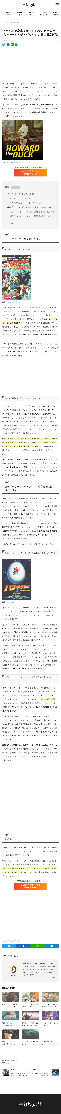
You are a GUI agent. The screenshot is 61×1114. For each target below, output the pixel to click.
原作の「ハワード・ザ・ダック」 (22, 198)
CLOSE (15, 187)
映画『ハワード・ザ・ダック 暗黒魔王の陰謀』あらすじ (32, 212)
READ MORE (51, 978)
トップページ (6, 22)
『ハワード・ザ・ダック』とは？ (21, 194)
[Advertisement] (30, 63)
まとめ (10, 223)
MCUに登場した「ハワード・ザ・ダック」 (26, 203)
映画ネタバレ (17, 22)
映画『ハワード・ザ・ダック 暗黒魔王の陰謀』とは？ (30, 207)
